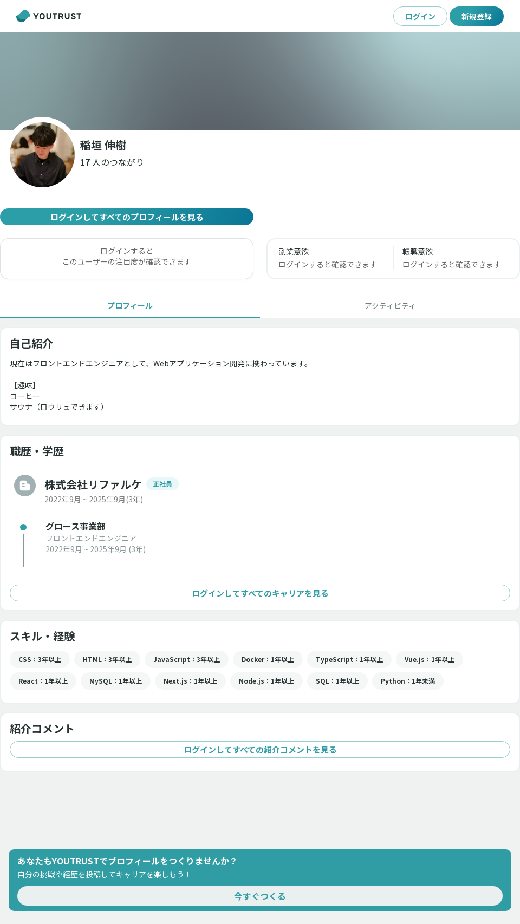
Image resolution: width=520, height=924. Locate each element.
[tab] (130, 305)
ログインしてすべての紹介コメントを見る (260, 749)
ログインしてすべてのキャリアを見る (260, 593)
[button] (112, 161)
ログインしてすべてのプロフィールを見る (126, 216)
